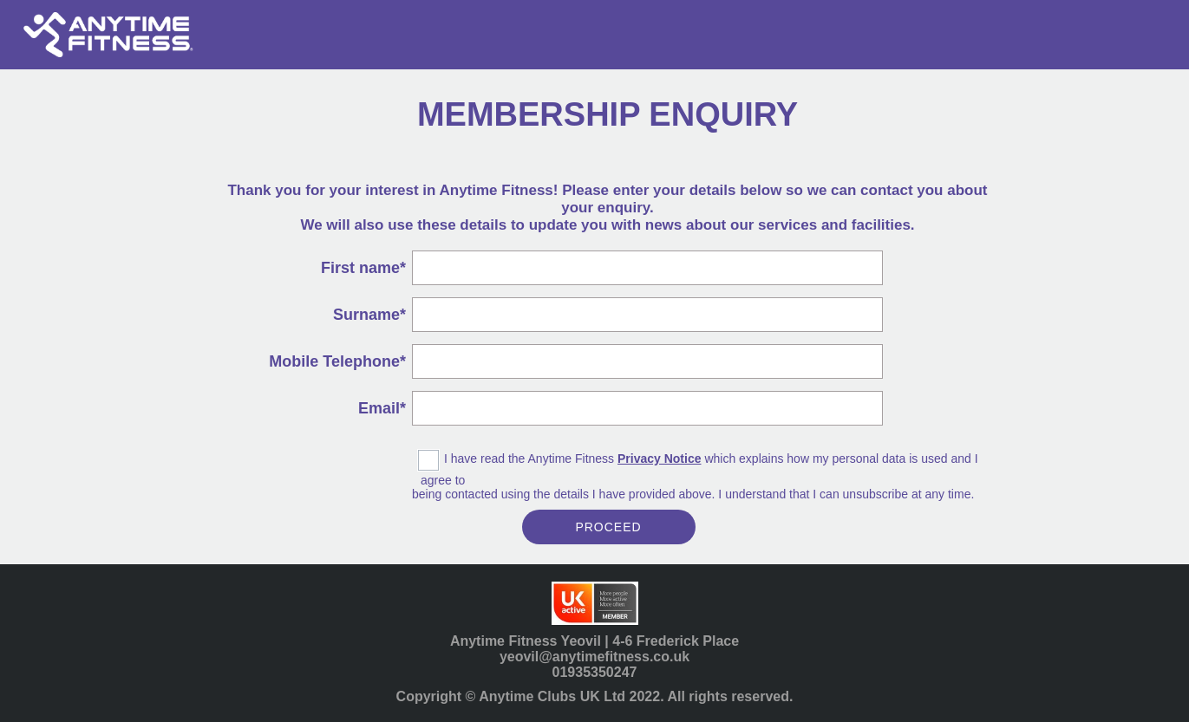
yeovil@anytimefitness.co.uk (594, 656)
